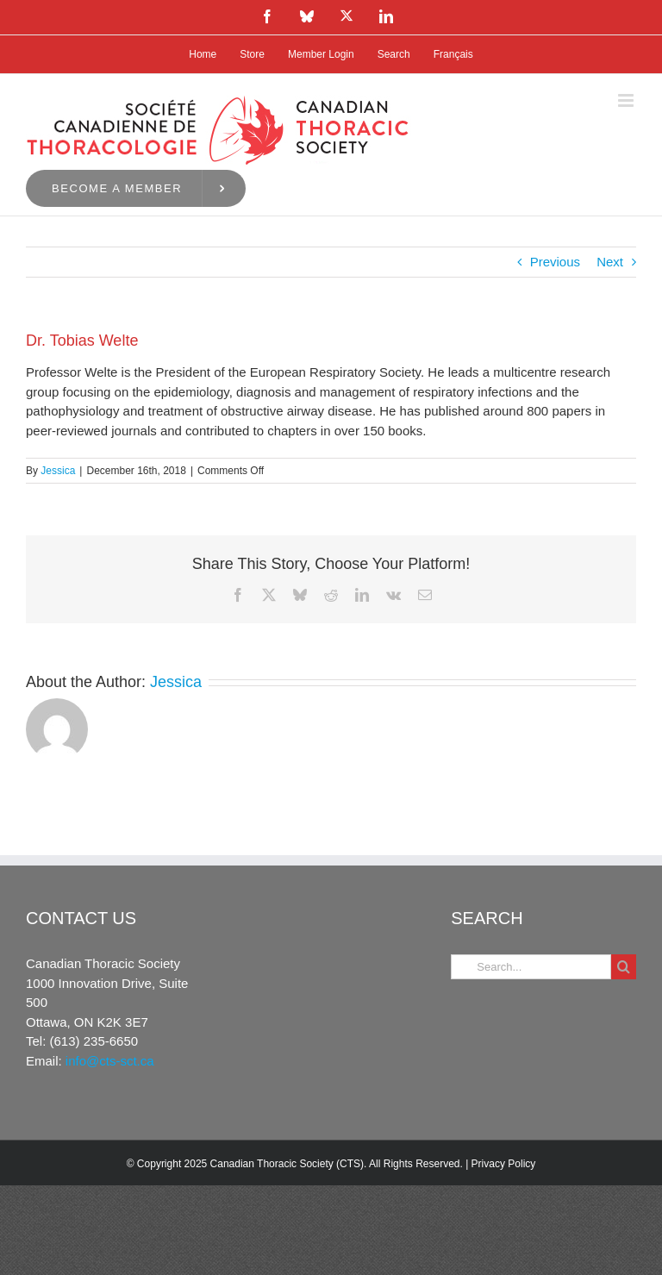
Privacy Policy (504, 1164)
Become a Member (117, 188)
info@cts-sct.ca (110, 1060)
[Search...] (531, 966)
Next (609, 261)
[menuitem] (453, 54)
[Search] (623, 966)
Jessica (58, 471)
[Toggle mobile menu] (627, 100)
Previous (555, 261)
